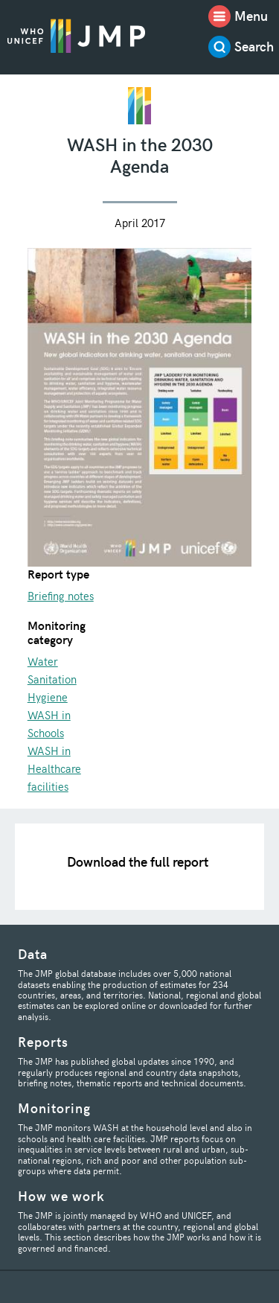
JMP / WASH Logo (76, 35)
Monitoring (54, 1107)
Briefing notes (61, 595)
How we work (61, 1195)
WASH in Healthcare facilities (54, 768)
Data (33, 953)
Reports (43, 1041)
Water (43, 661)
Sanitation (52, 679)
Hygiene (48, 696)
